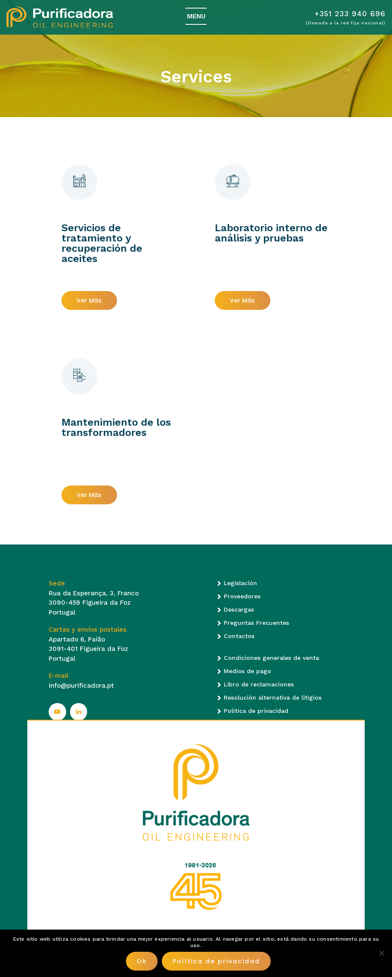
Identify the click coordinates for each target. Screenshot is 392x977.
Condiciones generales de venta (271, 657)
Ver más (89, 300)
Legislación (240, 583)
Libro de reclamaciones (259, 684)
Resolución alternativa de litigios (273, 697)
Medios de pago (247, 671)
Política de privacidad (256, 710)
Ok (142, 961)
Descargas (239, 609)
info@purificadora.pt (81, 685)
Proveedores (242, 596)
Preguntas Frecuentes (256, 622)
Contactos (239, 636)
